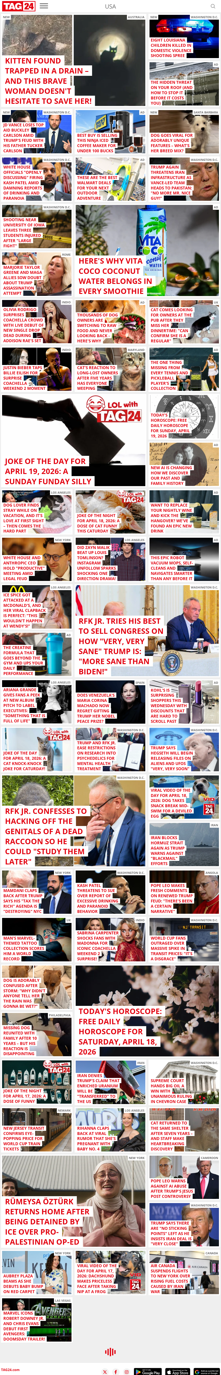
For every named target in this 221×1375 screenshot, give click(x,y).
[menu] (44, 6)
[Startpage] (19, 6)
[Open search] (213, 6)
